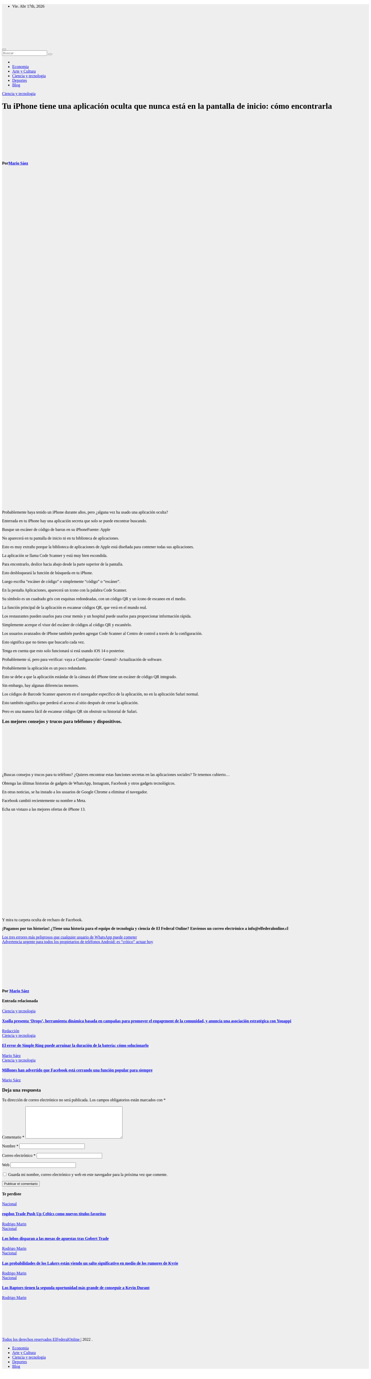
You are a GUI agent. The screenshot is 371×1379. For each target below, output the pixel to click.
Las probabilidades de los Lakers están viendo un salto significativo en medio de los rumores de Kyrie (90, 1269)
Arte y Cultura (24, 71)
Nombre (10, 1152)
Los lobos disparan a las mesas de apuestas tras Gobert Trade (55, 1244)
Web (5, 1171)
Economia (20, 66)
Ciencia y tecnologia (29, 76)
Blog (16, 85)
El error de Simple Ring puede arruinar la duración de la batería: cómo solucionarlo (75, 1045)
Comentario (13, 1143)
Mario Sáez (18, 163)
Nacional (9, 1210)
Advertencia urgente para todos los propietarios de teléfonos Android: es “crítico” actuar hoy (77, 942)
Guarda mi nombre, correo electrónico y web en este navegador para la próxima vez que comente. (88, 1181)
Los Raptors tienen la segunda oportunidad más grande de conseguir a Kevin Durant (75, 1294)
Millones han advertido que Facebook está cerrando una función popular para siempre (77, 1070)
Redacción (10, 1031)
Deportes (19, 80)
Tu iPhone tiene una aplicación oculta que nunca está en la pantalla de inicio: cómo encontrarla (167, 106)
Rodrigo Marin (14, 1230)
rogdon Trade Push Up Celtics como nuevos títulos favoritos (54, 1220)
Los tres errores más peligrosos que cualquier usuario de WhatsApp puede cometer (69, 937)
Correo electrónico (19, 1161)
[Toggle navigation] (4, 49)
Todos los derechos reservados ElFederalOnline (41, 1345)
